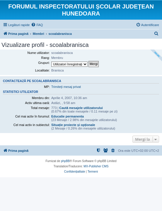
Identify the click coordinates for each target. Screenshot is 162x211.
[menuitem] (37, 24)
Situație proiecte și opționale (73, 125)
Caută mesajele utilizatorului (81, 108)
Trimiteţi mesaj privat (66, 87)
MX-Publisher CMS (95, 166)
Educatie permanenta (67, 116)
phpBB (65, 161)
